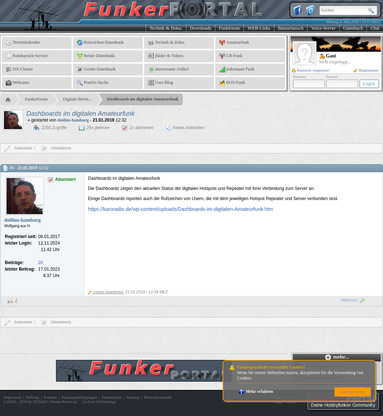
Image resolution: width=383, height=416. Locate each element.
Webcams (17, 83)
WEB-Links (259, 28)
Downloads (200, 28)
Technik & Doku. (166, 28)
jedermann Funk (236, 69)
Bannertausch (291, 28)
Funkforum (229, 28)
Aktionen (353, 300)
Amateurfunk (234, 43)
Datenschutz (111, 397)
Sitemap (132, 397)
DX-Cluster (19, 69)
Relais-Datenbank (96, 56)
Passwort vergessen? (311, 70)
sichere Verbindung (99, 401)
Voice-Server (323, 28)
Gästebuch (353, 28)
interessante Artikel (168, 69)
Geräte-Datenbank (96, 69)
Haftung (32, 397)
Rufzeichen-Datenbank (100, 43)
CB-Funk (230, 56)
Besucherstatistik (157, 397)
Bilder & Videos (165, 56)
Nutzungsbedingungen (79, 397)
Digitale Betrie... (77, 99)
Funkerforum (36, 99)
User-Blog (160, 83)
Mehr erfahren (255, 391)
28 (40, 262)
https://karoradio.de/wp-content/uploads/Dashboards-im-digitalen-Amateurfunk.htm (180, 209)
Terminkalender (23, 43)
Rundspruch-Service (27, 56)
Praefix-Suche (92, 83)
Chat (374, 28)
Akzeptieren (352, 391)
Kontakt (50, 397)
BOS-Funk (232, 83)
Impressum (12, 397)
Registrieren (366, 70)
